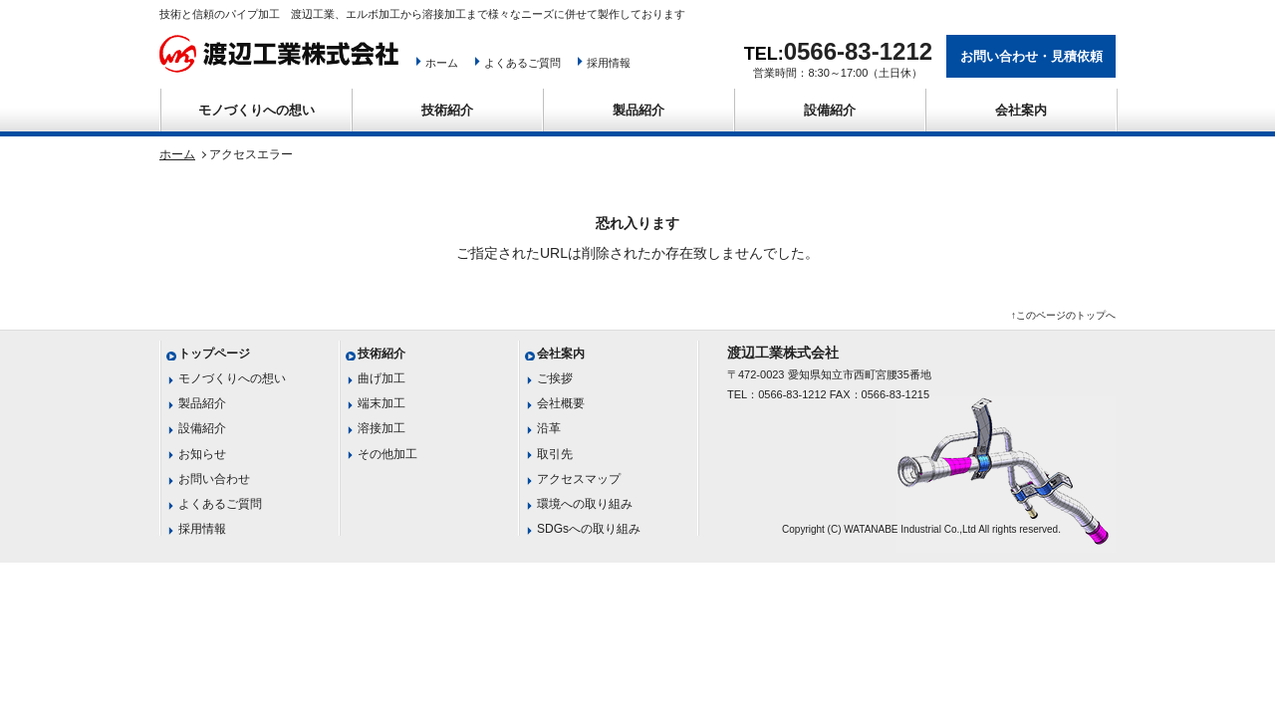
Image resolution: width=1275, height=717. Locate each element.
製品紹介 (638, 110)
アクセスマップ (579, 479)
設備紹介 (830, 110)
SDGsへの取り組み (588, 529)
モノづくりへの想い (256, 110)
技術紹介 (447, 110)
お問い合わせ (214, 479)
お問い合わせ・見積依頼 (1031, 56)
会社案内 (1021, 110)
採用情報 (609, 63)
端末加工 (381, 403)
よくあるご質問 (522, 63)
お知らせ (202, 454)
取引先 (555, 454)
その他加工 (387, 454)
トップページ (214, 353)
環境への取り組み (585, 504)
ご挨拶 (555, 378)
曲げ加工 (381, 378)
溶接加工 (381, 428)
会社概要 (561, 403)
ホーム (441, 63)
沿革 (549, 428)
